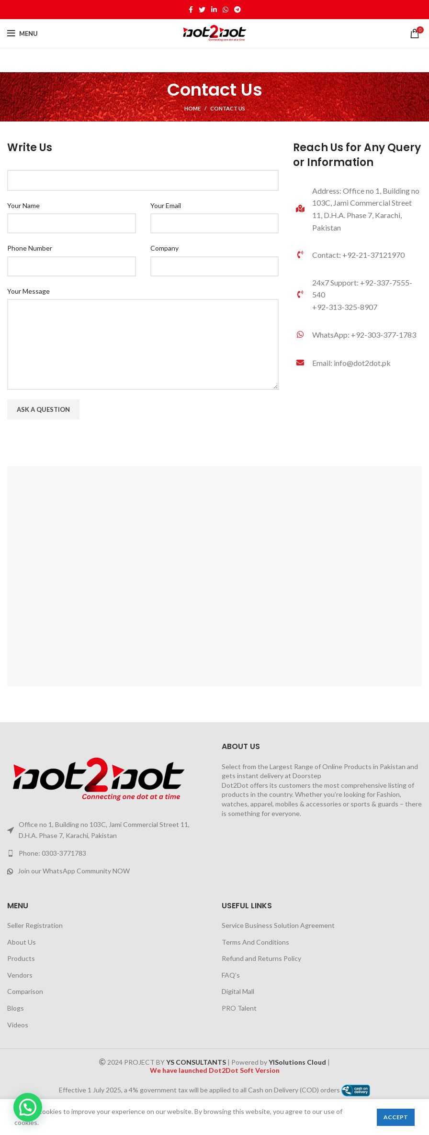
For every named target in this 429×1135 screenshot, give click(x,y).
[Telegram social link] (237, 9)
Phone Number (29, 248)
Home (192, 108)
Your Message (28, 291)
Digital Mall (238, 991)
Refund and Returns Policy (261, 958)
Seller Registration (35, 925)
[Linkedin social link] (214, 9)
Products (21, 958)
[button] (27, 1107)
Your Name (23, 205)
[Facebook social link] (191, 9)
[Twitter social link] (202, 9)
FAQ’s (231, 975)
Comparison (25, 991)
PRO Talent (239, 1008)
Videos (17, 1025)
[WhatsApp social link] (225, 9)
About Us (21, 942)
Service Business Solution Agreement (278, 925)
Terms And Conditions (255, 942)
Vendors (20, 975)
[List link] (357, 335)
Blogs (15, 1008)
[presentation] (80, 447)
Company (164, 248)
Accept (396, 1117)
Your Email (165, 205)
